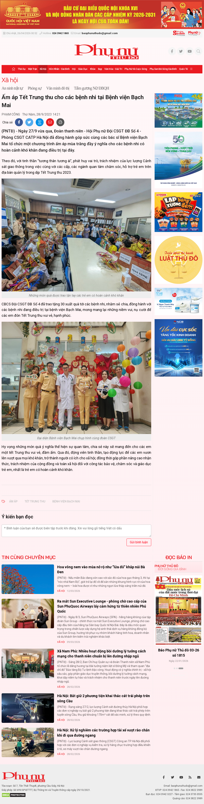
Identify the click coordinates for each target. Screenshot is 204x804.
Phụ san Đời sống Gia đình (163, 69)
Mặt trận (32, 69)
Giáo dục (82, 69)
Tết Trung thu (35, 501)
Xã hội (43, 69)
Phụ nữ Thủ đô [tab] (166, 565)
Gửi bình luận (139, 542)
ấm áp (13, 501)
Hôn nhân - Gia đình (59, 69)
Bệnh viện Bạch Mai (66, 501)
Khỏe (92, 69)
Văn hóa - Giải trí (113, 69)
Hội (74, 69)
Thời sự (22, 69)
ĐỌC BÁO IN (178, 557)
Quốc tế (183, 69)
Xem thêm (178, 675)
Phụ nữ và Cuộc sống (136, 69)
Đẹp (100, 69)
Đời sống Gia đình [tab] (172, 569)
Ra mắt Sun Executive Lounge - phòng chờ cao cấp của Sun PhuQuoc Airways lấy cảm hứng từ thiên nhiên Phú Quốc (101, 606)
